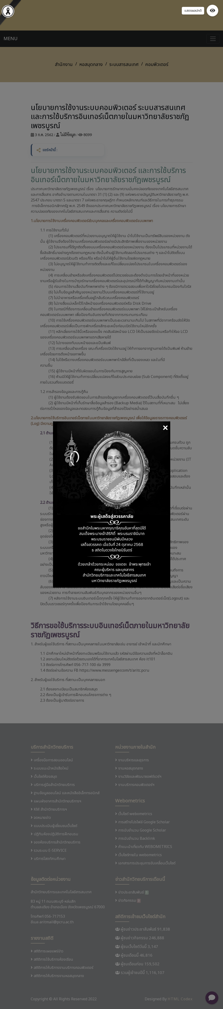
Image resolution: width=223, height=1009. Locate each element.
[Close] (165, 428)
